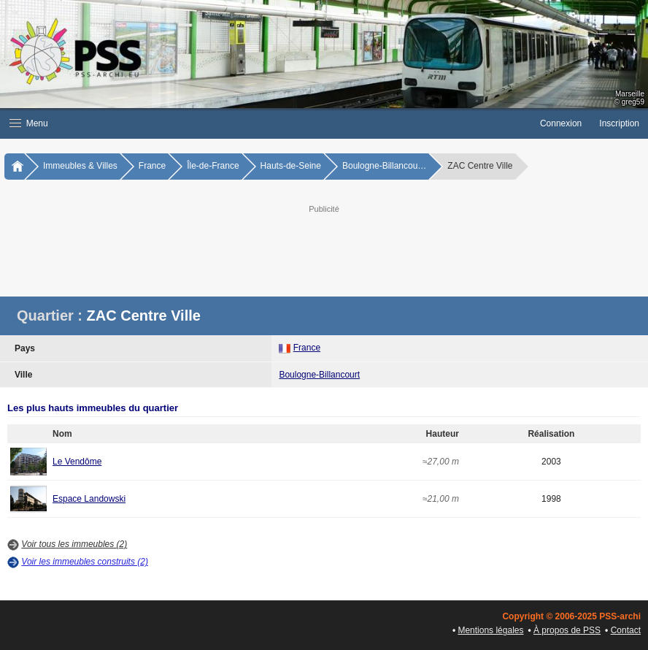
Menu (28, 123)
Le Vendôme (77, 461)
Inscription (619, 123)
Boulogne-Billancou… (384, 166)
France (152, 166)
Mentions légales (490, 630)
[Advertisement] (367, 249)
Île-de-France (213, 166)
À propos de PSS (567, 630)
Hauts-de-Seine (291, 166)
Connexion (561, 123)
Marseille (629, 94)
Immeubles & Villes (80, 166)
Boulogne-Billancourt (319, 375)
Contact (626, 630)
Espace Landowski (89, 499)
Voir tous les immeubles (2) (74, 544)
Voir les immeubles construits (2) (84, 562)
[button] (265, 123)
